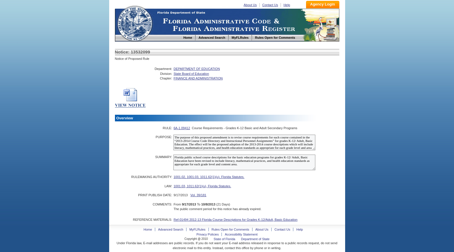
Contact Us (270, 5)
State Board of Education (191, 73)
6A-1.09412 (181, 128)
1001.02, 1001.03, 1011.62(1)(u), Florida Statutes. (208, 177)
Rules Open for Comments (230, 229)
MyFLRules (197, 229)
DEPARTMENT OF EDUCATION (196, 69)
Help (286, 5)
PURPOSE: (164, 137)
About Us (250, 5)
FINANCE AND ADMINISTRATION (198, 78)
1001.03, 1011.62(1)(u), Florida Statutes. (202, 186)
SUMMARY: (163, 157)
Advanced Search (170, 229)
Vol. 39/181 (198, 195)
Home (134, 22)
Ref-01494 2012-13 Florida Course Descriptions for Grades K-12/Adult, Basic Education (235, 219)
